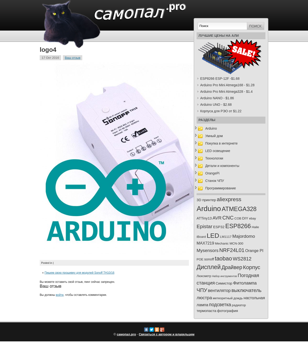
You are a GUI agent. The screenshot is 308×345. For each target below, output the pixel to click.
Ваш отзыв (72, 58)
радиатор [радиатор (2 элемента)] (239, 305)
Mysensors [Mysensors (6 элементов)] (207, 250)
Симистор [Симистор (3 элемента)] (224, 283)
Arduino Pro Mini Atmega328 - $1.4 (226, 91)
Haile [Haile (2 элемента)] (255, 227)
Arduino (211, 128)
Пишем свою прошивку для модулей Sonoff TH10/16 (79, 272)
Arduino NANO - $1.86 (217, 98)
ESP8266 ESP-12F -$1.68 (219, 78)
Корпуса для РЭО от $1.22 (221, 111)
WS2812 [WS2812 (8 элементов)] (242, 258)
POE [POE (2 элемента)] (200, 259)
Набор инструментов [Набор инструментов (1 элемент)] (224, 276)
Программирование (220, 188)
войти (60, 295)
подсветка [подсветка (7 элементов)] (220, 304)
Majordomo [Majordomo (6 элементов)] (243, 236)
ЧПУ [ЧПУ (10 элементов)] (202, 290)
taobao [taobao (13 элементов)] (223, 258)
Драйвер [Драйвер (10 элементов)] (231, 267)
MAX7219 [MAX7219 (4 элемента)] (205, 243)
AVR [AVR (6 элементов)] (216, 217)
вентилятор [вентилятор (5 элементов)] (219, 290)
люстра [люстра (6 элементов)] (204, 297)
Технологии (214, 158)
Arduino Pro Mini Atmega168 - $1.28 (227, 85)
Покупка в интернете (221, 143)
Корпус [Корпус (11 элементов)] (251, 267)
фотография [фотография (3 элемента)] (227, 311)
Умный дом (214, 136)
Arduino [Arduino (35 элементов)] (209, 208)
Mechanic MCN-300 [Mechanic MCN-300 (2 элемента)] (229, 243)
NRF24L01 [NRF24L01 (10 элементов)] (231, 250)
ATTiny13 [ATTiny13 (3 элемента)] (204, 218)
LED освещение (217, 151)
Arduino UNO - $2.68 (216, 104)
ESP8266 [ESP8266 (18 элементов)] (238, 226)
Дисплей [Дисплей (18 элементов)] (209, 267)
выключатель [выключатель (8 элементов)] (246, 290)
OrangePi (212, 173)
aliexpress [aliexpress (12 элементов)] (229, 199)
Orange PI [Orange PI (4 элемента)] (254, 250)
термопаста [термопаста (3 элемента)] (206, 311)
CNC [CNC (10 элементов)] (228, 218)
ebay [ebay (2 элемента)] (252, 218)
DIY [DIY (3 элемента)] (245, 218)
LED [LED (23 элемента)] (213, 235)
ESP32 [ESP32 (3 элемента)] (219, 227)
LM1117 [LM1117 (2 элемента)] (225, 237)
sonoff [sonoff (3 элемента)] (209, 259)
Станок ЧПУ (214, 181)
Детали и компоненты (222, 166)
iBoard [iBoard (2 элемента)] (201, 237)
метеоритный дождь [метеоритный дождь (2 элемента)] (228, 298)
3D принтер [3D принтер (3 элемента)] (206, 200)
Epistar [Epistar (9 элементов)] (204, 226)
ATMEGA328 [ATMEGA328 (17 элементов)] (239, 209)
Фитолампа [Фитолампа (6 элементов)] (245, 282)
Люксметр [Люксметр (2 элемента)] (204, 276)
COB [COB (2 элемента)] (237, 218)
